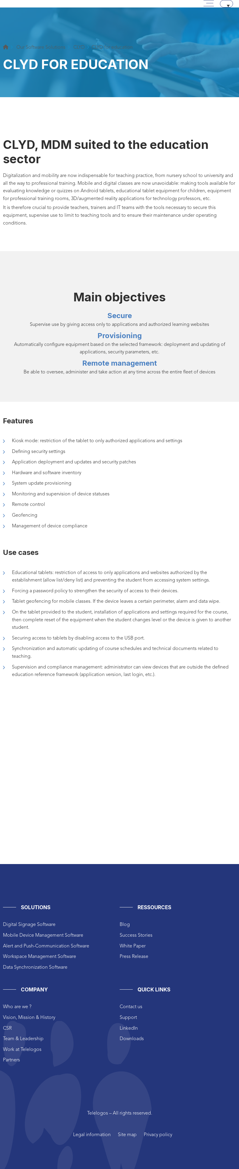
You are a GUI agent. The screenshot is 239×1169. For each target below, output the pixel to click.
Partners (11, 1060)
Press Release (134, 956)
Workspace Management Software (39, 956)
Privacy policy (158, 1135)
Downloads (132, 1039)
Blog (125, 924)
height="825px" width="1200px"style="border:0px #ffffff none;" (119, 788)
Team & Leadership (23, 1039)
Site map (127, 1135)
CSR (7, 1028)
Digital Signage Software (29, 924)
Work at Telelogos (22, 1049)
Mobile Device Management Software (43, 935)
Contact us (131, 1007)
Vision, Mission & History (29, 1017)
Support (128, 1017)
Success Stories (136, 935)
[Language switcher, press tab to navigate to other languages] (226, 3)
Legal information (92, 1135)
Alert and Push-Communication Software (46, 946)
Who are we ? (17, 1007)
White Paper (133, 946)
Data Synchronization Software (35, 967)
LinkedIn (129, 1028)
